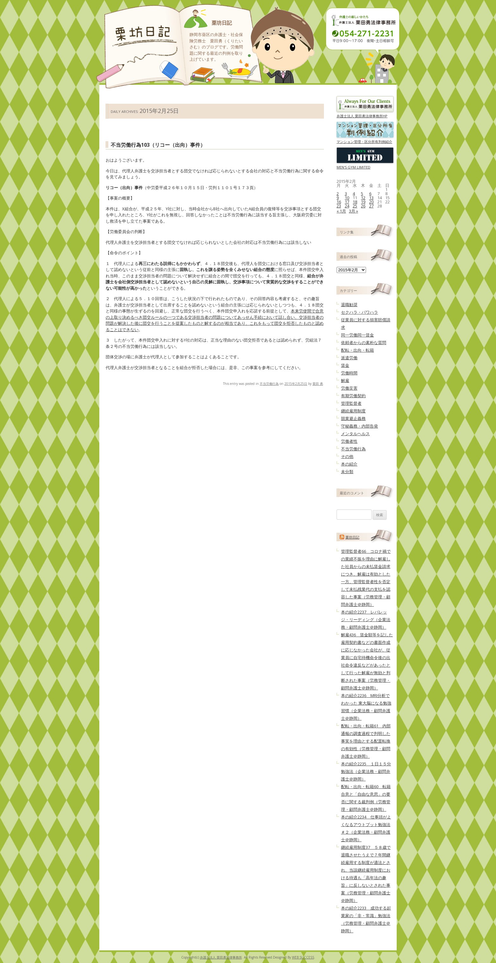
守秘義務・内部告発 (359, 426)
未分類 (347, 471)
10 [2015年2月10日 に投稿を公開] (347, 198)
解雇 (345, 380)
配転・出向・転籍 (357, 350)
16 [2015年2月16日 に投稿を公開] (339, 202)
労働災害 (349, 388)
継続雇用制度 (353, 411)
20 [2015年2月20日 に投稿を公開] (371, 202)
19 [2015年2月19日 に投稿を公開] (363, 202)
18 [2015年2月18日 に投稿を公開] (355, 202)
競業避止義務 (353, 418)
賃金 (345, 365)
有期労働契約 (353, 395)
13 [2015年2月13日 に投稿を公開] (371, 198)
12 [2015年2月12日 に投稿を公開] (363, 198)
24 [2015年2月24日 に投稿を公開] (347, 206)
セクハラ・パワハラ (359, 312)
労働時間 (349, 373)
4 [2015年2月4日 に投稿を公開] (354, 193)
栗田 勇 (318, 383)
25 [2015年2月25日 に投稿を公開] (355, 206)
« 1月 (341, 211)
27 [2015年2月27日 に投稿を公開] (371, 206)
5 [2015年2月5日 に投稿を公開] (362, 193)
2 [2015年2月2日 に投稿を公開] (338, 193)
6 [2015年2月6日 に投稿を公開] (370, 193)
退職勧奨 (349, 304)
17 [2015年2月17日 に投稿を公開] (347, 202)
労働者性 (349, 441)
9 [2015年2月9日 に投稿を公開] (338, 198)
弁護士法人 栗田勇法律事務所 (221, 957)
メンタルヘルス (355, 433)
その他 (347, 456)
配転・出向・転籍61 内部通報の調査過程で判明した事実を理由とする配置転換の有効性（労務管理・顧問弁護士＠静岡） (366, 741)
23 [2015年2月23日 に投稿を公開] (339, 206)
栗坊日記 (222, 22)
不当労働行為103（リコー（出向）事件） (158, 144)
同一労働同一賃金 (357, 335)
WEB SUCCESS (303, 957)
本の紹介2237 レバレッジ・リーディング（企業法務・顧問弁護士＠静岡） (365, 619)
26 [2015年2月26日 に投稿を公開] (363, 206)
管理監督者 (351, 403)
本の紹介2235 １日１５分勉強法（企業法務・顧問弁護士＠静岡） (366, 771)
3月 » (353, 211)
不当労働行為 (269, 383)
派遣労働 (349, 358)
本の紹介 (349, 464)
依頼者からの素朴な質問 (363, 342)
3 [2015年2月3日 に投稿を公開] (346, 193)
